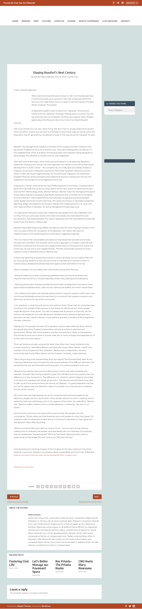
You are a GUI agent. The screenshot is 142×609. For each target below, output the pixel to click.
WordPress (46, 606)
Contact (125, 21)
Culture (46, 21)
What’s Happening (89, 21)
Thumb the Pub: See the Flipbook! (19, 3)
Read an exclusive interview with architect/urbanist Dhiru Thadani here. (45, 455)
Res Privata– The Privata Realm (63, 565)
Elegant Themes (24, 606)
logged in (26, 593)
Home (15, 21)
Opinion (26, 21)
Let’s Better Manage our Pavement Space (40, 567)
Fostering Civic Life (19, 563)
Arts (36, 21)
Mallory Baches (47, 77)
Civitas (70, 77)
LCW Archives (109, 21)
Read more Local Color (24, 467)
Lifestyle (59, 21)
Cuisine (71, 21)
